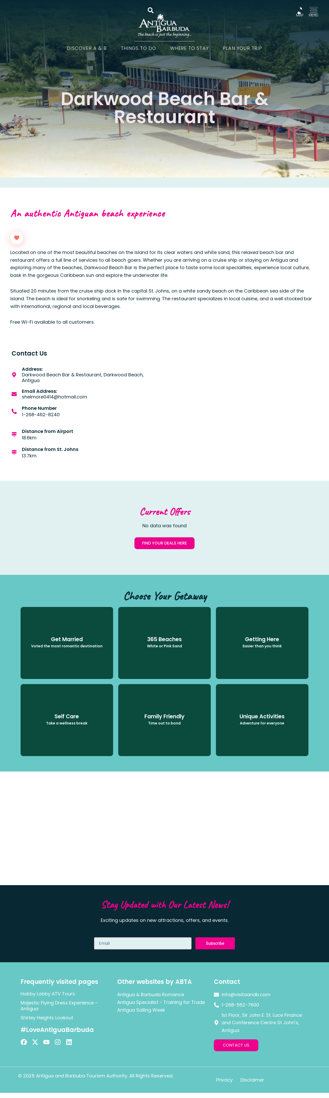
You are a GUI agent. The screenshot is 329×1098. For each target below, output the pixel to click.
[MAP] (300, 10)
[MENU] (313, 10)
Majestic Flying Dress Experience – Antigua (59, 1006)
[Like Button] (16, 237)
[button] (150, 10)
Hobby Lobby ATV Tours (48, 994)
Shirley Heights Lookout (47, 1017)
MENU (313, 15)
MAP (300, 15)
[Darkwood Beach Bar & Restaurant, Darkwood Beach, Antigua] (241, 411)
